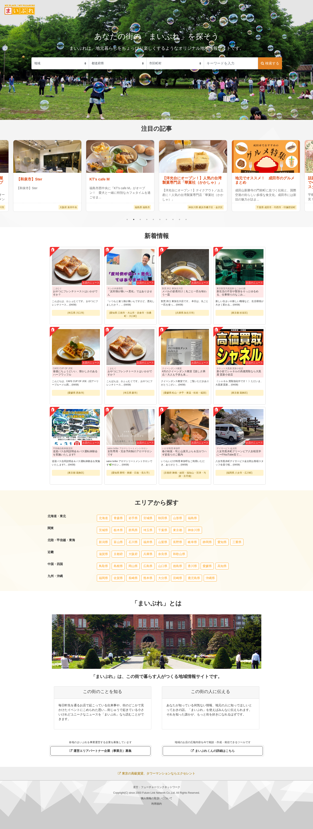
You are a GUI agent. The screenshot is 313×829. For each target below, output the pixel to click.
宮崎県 (177, 578)
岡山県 (133, 566)
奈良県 (162, 554)
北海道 (103, 518)
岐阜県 (192, 542)
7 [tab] (166, 219)
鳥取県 (103, 566)
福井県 (147, 542)
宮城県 (147, 518)
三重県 (236, 542)
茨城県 (103, 530)
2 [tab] (134, 219)
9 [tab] (179, 219)
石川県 (133, 542)
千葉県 (162, 530)
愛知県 (222, 542)
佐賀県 (118, 578)
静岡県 (207, 542)
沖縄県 (210, 578)
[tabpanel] (193, 176)
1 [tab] (127, 219)
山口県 (162, 566)
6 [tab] (160, 219)
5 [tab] (153, 219)
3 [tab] (140, 219)
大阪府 (133, 554)
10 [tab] (186, 219)
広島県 (147, 566)
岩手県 (133, 518)
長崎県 (133, 578)
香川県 (192, 566)
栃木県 (118, 530)
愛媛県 (207, 566)
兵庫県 (147, 554)
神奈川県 (194, 530)
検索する (270, 63)
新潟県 (103, 542)
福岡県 (103, 578)
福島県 (192, 518)
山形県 (177, 518)
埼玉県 (147, 530)
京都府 (118, 554)
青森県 (118, 518)
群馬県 (133, 530)
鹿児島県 (194, 578)
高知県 (222, 566)
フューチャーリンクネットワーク (160, 787)
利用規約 (156, 803)
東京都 (177, 530)
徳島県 (177, 566)
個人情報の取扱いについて (156, 798)
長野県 (177, 542)
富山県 (118, 542)
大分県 (162, 578)
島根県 (118, 566)
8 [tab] (173, 219)
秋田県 (162, 518)
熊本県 (147, 578)
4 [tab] (147, 219)
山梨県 (162, 542)
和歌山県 (179, 554)
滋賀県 (103, 554)
